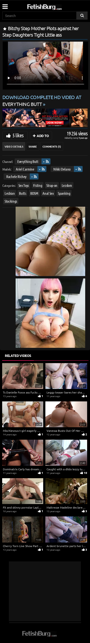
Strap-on (51, 185)
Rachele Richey (16, 176)
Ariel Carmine (25, 169)
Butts (22, 193)
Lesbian (10, 193)
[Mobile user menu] (5, 5)
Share (33, 146)
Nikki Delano (62, 169)
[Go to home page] (53, 6)
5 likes (18, 135)
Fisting (37, 185)
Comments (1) (51, 146)
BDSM (34, 193)
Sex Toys (23, 185)
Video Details (14, 146)
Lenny (76, 137)
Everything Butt (27, 161)
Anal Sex (48, 193)
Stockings (11, 201)
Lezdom (67, 185)
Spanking (64, 193)
